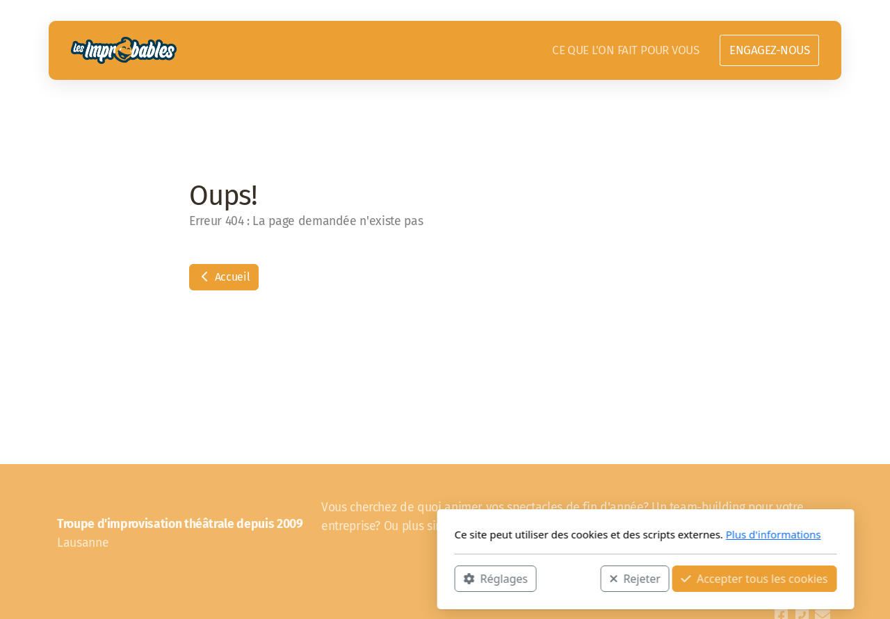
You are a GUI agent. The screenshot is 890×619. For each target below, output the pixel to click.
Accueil (224, 276)
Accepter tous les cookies (553, 578)
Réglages (295, 578)
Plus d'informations (572, 534)
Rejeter (434, 578)
